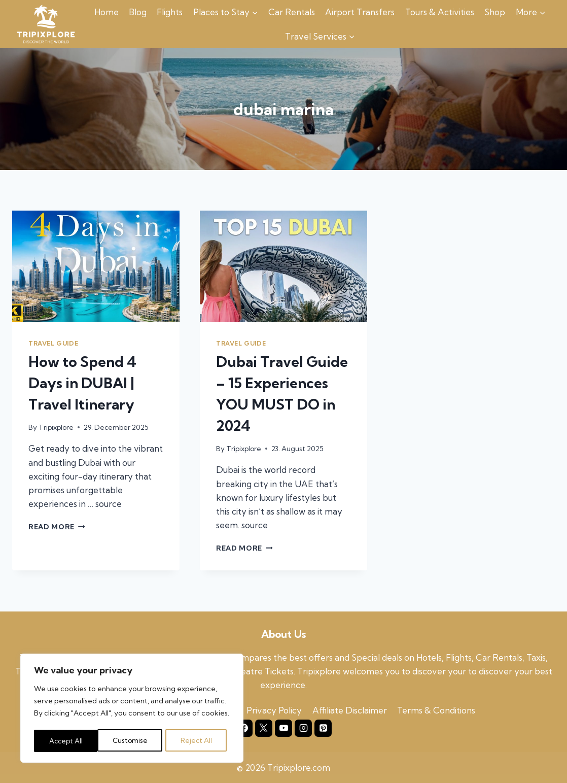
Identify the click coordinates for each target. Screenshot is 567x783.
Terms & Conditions (436, 710)
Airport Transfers (360, 12)
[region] (131, 709)
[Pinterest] (323, 728)
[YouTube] (283, 728)
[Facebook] (244, 728)
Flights (170, 12)
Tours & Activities (439, 12)
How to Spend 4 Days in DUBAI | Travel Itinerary (82, 383)
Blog (138, 12)
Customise (66, 740)
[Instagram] (303, 728)
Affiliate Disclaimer (349, 710)
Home (106, 12)
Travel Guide (53, 343)
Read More (56, 527)
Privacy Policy (274, 710)
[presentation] (96, 266)
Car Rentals (291, 12)
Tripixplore (56, 427)
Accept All (198, 740)
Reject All (133, 740)
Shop (494, 12)
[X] (263, 728)
